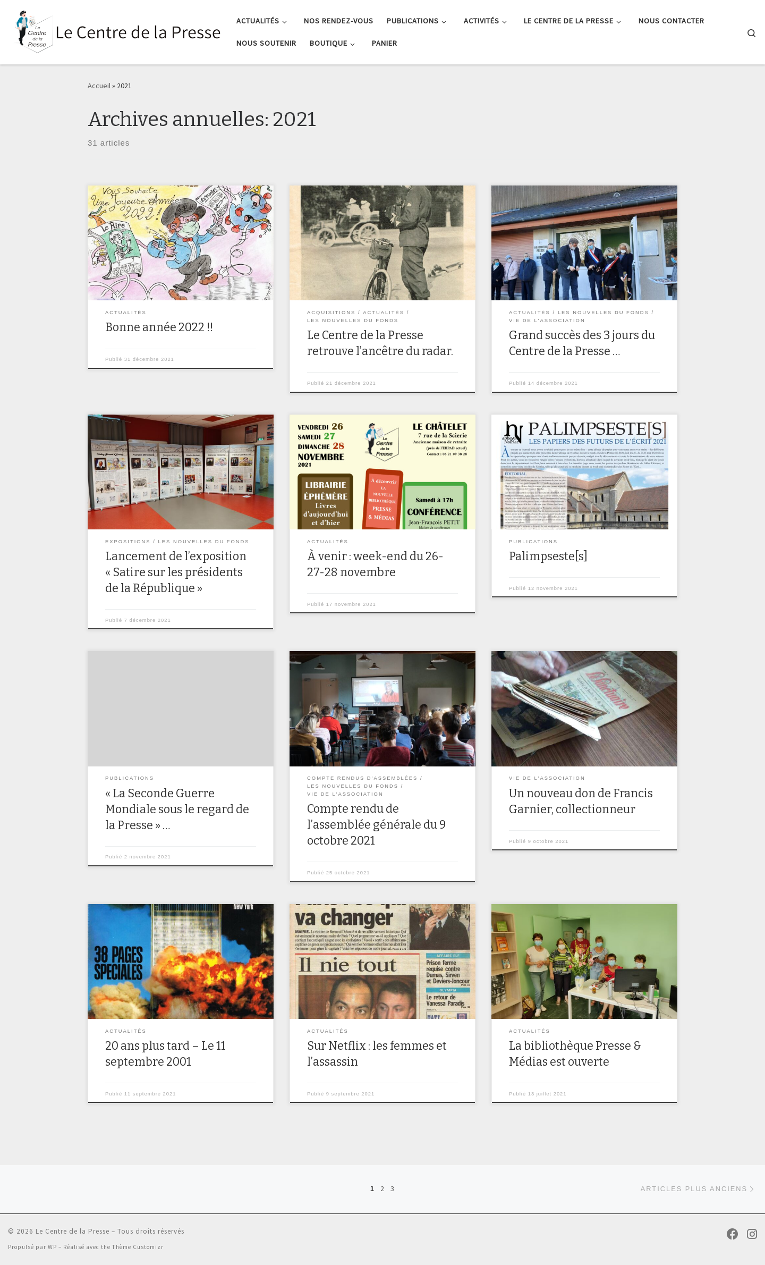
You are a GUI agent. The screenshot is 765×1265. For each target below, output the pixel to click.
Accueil (99, 85)
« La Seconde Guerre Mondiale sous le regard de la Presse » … (177, 809)
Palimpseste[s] (548, 556)
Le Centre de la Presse (72, 1231)
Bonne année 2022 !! (159, 327)
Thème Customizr (138, 1247)
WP (52, 1247)
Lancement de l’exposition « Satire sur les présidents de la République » (175, 572)
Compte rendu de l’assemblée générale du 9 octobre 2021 (376, 825)
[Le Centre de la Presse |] (114, 31)
